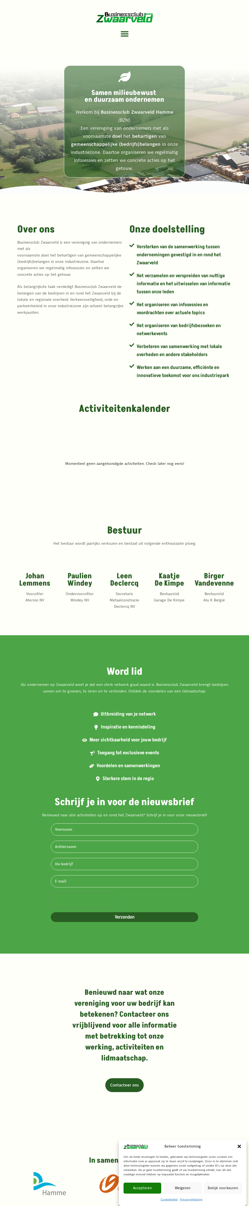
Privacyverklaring (191, 1199)
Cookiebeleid (169, 1199)
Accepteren (142, 1188)
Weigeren (182, 1188)
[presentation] (82, 900)
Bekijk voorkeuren (223, 1188)
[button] (239, 1146)
